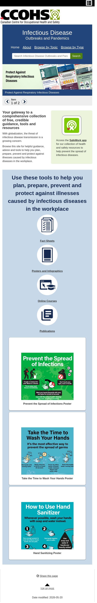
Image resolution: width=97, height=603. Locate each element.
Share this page (47, 576)
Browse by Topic (46, 47)
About (27, 47)
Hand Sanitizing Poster (47, 553)
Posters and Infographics (47, 271)
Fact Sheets (47, 241)
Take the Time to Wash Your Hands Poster (47, 478)
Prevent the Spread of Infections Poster (47, 403)
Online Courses (47, 301)
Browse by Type (72, 47)
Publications (47, 331)
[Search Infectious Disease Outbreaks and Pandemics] (41, 56)
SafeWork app (77, 140)
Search (76, 56)
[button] (6, 102)
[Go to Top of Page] (47, 586)
